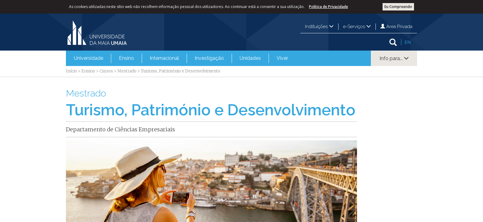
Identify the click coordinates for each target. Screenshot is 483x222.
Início (71, 71)
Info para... (394, 58)
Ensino (126, 58)
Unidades (250, 58)
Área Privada (396, 26)
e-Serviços (357, 26)
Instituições (319, 26)
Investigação (209, 58)
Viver (282, 58)
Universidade (88, 58)
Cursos (106, 71)
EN (407, 42)
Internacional (164, 58)
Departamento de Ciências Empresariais (120, 129)
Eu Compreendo (398, 6)
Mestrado (126, 71)
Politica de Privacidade (328, 6)
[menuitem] (88, 58)
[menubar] (181, 58)
